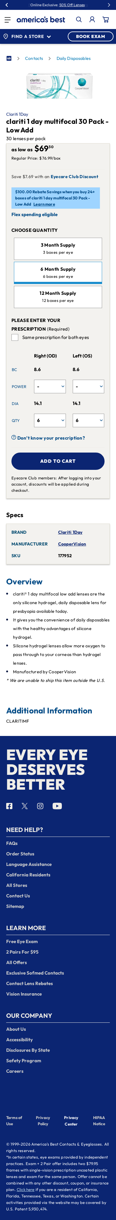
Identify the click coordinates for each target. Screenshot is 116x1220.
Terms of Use (14, 1120)
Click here (26, 1189)
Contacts (34, 58)
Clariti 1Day (17, 114)
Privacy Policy (43, 1120)
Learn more (44, 204)
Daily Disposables (74, 58)
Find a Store (26, 36)
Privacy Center (71, 1121)
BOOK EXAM (90, 36)
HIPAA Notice (99, 1120)
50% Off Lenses (72, 5)
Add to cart (58, 461)
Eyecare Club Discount (74, 176)
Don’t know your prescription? (48, 438)
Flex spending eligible (34, 214)
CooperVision (72, 544)
